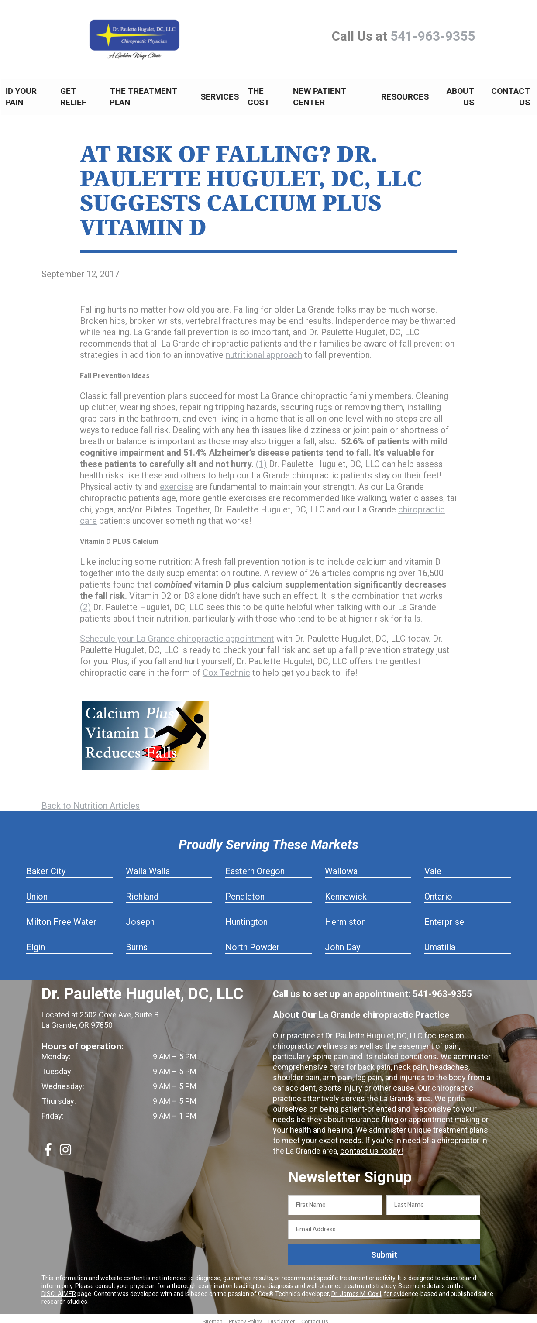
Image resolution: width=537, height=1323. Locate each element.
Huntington (246, 917)
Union (37, 892)
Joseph (140, 917)
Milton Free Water (61, 917)
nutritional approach (264, 350)
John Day (342, 942)
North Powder (252, 942)
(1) (261, 459)
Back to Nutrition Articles (90, 801)
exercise (176, 482)
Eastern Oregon (255, 866)
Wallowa (341, 866)
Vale (432, 866)
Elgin (35, 942)
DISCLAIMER (58, 1288)
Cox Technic (226, 668)
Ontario (438, 892)
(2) (85, 602)
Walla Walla (148, 866)
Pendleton (245, 892)
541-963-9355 (432, 36)
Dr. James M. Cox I (356, 1288)
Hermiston (345, 917)
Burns (137, 942)
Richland (142, 892)
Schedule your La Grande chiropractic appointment (177, 634)
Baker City (45, 866)
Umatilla (439, 942)
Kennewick (346, 892)
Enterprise (444, 917)
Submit (384, 1249)
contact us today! (370, 1146)
